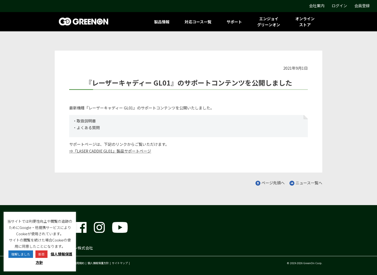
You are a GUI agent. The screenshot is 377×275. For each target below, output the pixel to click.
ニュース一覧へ (305, 183)
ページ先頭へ (270, 183)
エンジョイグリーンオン (268, 21)
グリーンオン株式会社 (74, 248)
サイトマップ (120, 263)
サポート (234, 22)
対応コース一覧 (198, 22)
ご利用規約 (77, 263)
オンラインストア (305, 21)
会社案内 (316, 5)
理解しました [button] (20, 254)
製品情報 (161, 22)
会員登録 (362, 5)
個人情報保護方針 (98, 263)
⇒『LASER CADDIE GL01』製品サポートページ (110, 151)
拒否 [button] (41, 254)
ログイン (339, 5)
